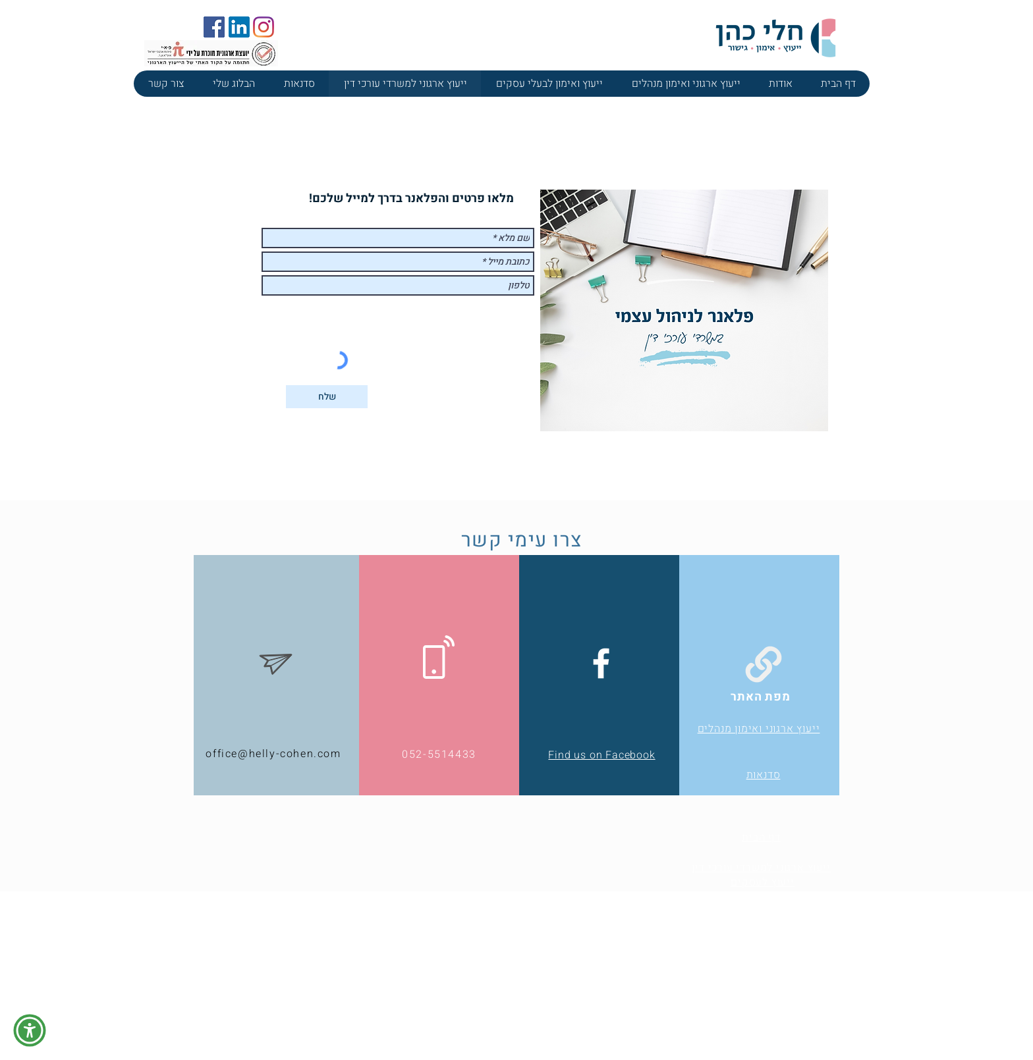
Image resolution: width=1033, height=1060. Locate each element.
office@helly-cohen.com (273, 754)
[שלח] (327, 396)
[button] (29, 1030)
